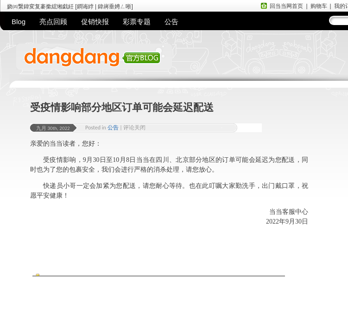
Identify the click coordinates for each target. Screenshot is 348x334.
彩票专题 (137, 22)
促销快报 (95, 22)
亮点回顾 (53, 22)
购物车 (318, 6)
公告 (171, 22)
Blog (18, 22)
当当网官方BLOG (132, 62)
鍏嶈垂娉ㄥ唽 (114, 6)
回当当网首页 (286, 6)
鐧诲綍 (85, 6)
